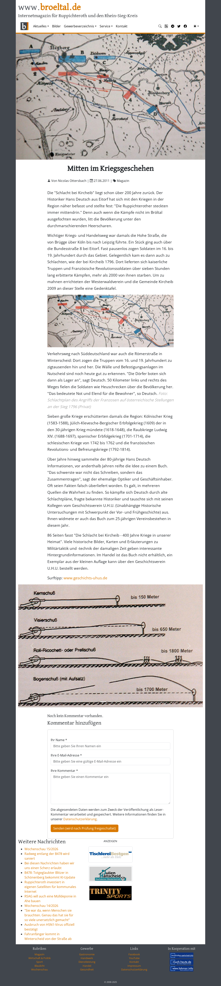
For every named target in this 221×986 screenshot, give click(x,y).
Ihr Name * (59, 740)
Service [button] (105, 26)
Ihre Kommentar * (64, 770)
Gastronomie (87, 954)
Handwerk (87, 958)
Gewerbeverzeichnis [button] (79, 26)
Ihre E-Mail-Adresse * (66, 755)
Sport (39, 962)
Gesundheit (87, 969)
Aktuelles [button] (40, 26)
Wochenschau (39, 969)
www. (49, 7)
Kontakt (121, 26)
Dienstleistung (87, 962)
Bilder (56, 26)
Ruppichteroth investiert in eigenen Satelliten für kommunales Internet (50, 887)
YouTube (134, 958)
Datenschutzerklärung (80, 819)
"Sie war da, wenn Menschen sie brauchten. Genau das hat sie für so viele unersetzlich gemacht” (48, 915)
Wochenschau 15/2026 (41, 849)
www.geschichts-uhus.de (85, 577)
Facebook (134, 954)
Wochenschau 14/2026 (41, 906)
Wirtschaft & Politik (39, 958)
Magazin (39, 954)
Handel (87, 965)
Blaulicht (40, 965)
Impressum (134, 965)
